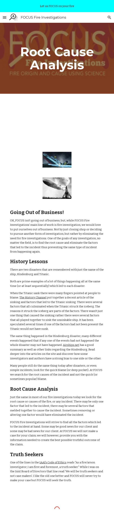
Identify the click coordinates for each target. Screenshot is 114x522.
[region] (57, 6)
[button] (4, 17)
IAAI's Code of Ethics (52, 462)
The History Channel (33, 297)
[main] (57, 58)
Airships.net (71, 345)
